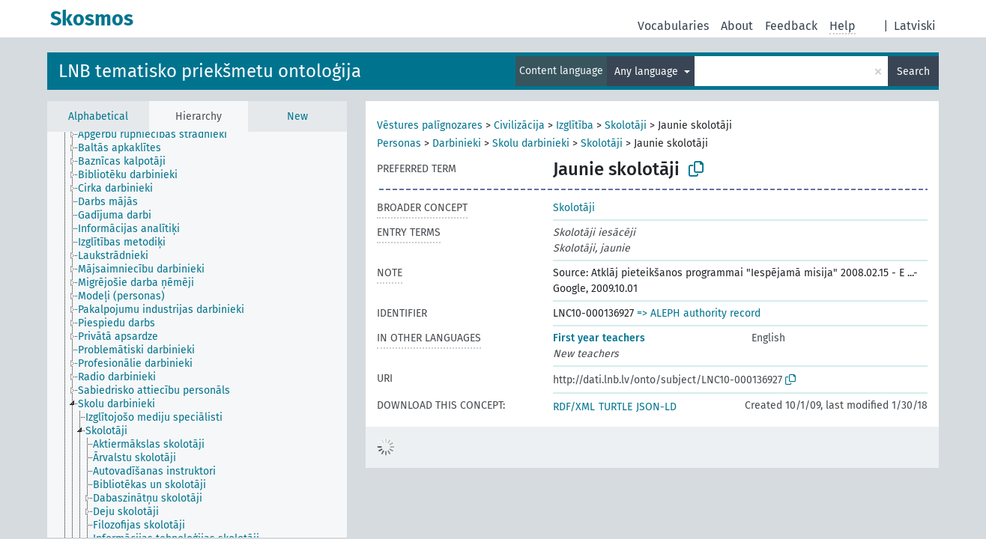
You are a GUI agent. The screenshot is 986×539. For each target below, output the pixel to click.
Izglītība (574, 125)
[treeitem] (159, 134)
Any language (647, 71)
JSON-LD (656, 407)
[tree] (197, 335)
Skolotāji (626, 125)
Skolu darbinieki (530, 143)
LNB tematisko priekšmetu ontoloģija (209, 71)
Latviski (915, 26)
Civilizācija (519, 125)
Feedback (791, 26)
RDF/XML (574, 407)
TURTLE (615, 407)
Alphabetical (98, 116)
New (297, 116)
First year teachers (599, 338)
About (737, 26)
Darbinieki (456, 143)
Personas (399, 143)
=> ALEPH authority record (698, 313)
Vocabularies (673, 26)
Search (913, 71)
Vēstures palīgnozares (430, 125)
